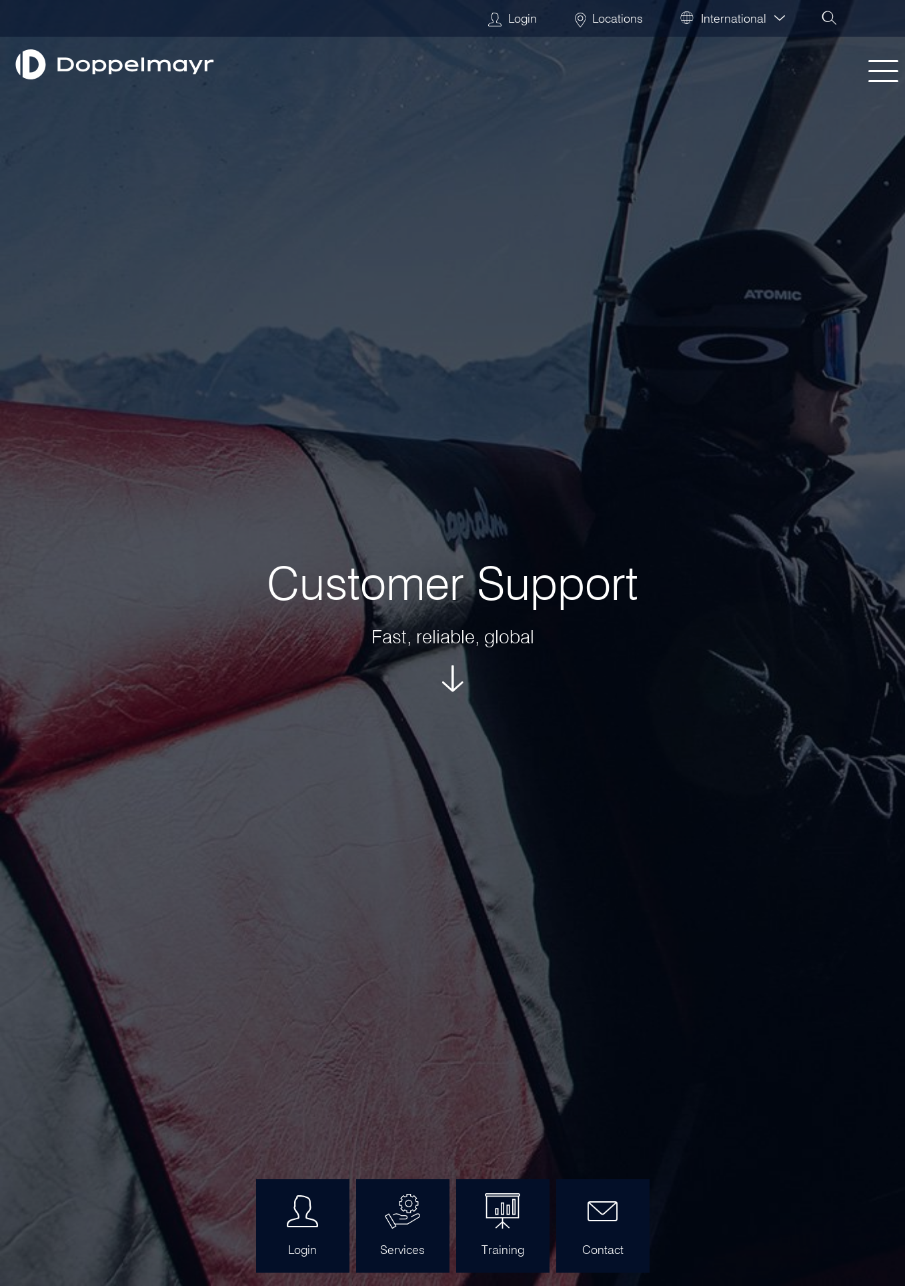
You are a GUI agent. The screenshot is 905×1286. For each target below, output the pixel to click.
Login (512, 18)
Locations (609, 18)
